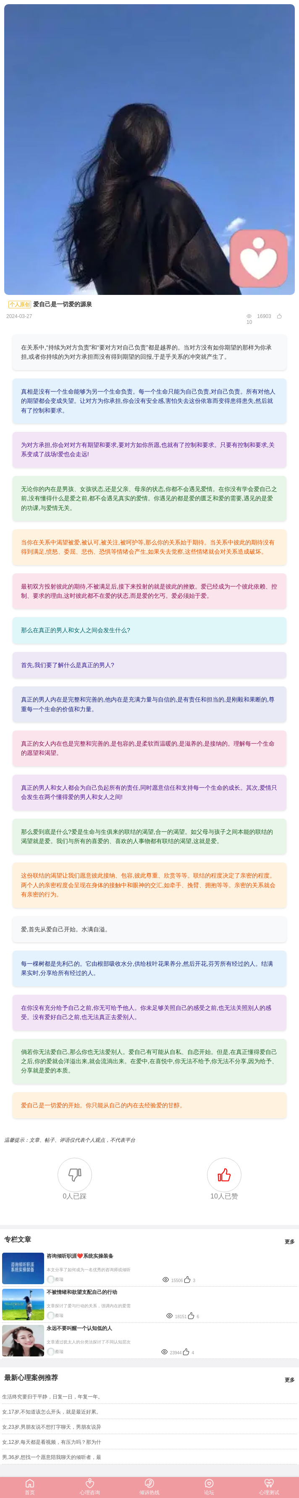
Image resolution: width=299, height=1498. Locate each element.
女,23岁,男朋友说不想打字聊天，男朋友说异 (51, 1427)
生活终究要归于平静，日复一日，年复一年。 (52, 1397)
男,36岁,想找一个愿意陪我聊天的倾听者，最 (51, 1457)
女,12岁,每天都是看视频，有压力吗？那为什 (51, 1442)
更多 (290, 1242)
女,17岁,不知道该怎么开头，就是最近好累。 (51, 1412)
